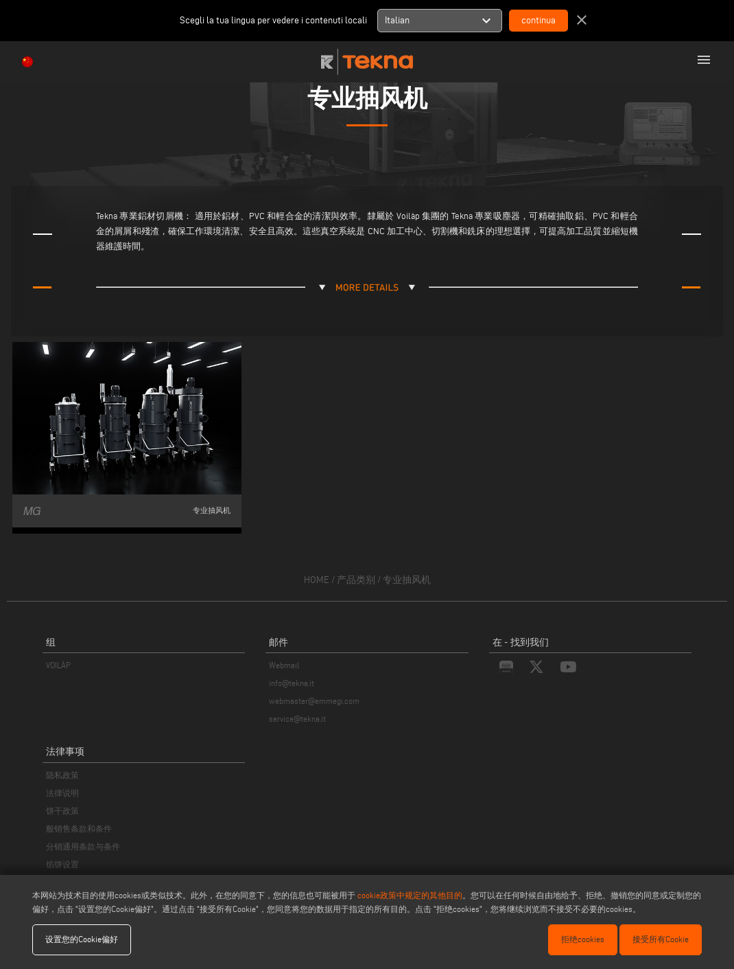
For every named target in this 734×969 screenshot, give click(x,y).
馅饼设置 (62, 864)
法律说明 (62, 792)
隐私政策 (62, 775)
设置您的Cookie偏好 (81, 939)
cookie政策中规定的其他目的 (409, 895)
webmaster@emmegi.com (314, 700)
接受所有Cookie (660, 939)
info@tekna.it (291, 683)
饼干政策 (62, 810)
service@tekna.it (297, 718)
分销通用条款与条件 (83, 846)
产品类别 (356, 580)
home (316, 580)
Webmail (284, 665)
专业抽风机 (407, 580)
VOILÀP (58, 665)
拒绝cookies (582, 939)
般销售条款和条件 (79, 828)
